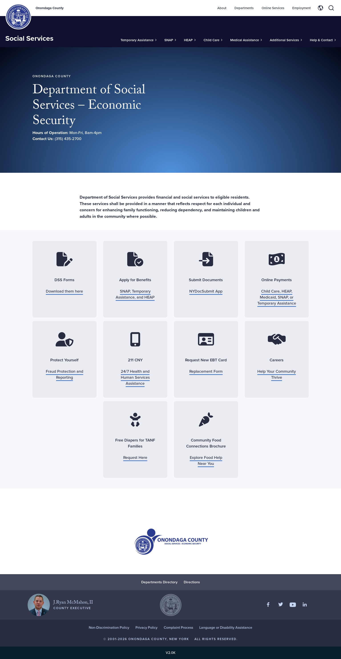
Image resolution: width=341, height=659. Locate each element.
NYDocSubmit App (205, 291)
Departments (244, 8)
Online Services (273, 8)
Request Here (135, 457)
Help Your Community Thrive (276, 374)
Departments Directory (159, 582)
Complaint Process (178, 627)
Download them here (64, 291)
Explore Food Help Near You (206, 460)
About (221, 8)
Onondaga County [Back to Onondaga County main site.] (50, 8)
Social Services (29, 38)
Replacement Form (206, 371)
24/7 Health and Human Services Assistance (135, 377)
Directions (192, 582)
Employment (301, 8)
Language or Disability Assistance (225, 627)
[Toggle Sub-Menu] (138, 40)
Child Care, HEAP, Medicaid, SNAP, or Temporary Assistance (276, 297)
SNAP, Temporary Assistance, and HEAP (135, 294)
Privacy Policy (146, 627)
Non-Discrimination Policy (109, 627)
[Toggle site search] (331, 8)
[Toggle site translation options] (320, 8)
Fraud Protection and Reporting (64, 374)
